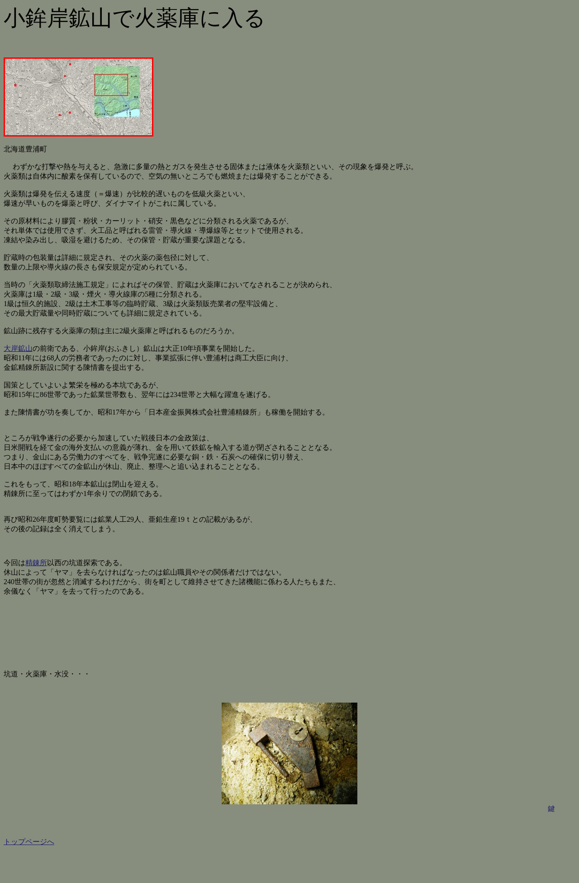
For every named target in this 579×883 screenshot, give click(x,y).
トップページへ (29, 841)
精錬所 (36, 563)
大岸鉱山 (18, 348)
